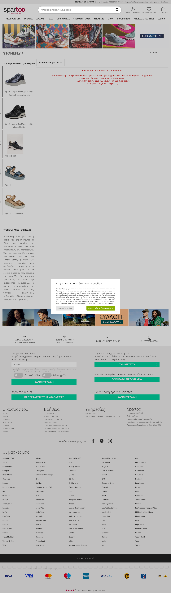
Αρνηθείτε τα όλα (65, 308)
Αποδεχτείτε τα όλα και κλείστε (100, 308)
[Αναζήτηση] (117, 9)
